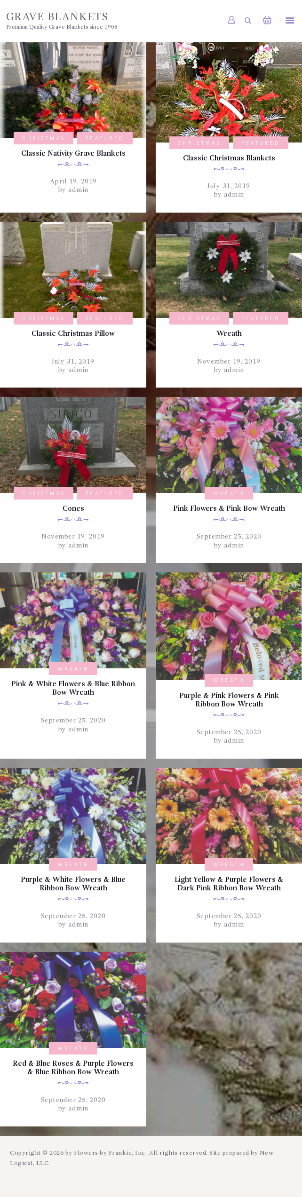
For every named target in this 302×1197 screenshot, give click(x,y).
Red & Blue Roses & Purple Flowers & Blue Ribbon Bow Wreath (73, 1078)
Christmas (43, 138)
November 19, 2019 (229, 363)
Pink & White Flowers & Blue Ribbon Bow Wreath (73, 691)
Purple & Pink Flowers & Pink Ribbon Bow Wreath (229, 703)
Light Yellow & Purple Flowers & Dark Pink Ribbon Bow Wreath (228, 888)
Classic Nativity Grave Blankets (73, 154)
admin (77, 190)
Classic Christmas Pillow (73, 335)
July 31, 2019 (228, 187)
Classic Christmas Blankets (229, 159)
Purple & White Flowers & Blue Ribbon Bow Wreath (73, 888)
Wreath (228, 335)
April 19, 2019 (73, 182)
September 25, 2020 (229, 539)
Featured (105, 138)
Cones (73, 511)
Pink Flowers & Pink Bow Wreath (229, 511)
